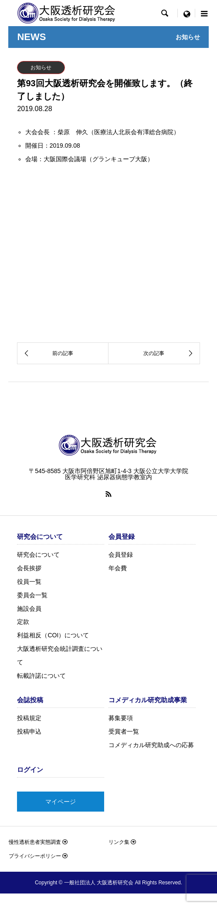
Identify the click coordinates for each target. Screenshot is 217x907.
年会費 (117, 568)
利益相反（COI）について (53, 635)
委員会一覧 (32, 595)
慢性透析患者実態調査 (38, 842)
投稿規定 (29, 717)
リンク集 (122, 842)
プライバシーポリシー (38, 856)
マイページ (60, 801)
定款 (23, 621)
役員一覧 (29, 581)
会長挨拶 (29, 568)
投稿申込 (29, 731)
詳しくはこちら (174, 325)
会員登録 (120, 554)
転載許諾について (41, 675)
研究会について (38, 554)
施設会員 (29, 608)
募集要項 (120, 717)
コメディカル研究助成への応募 (151, 744)
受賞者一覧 (123, 731)
